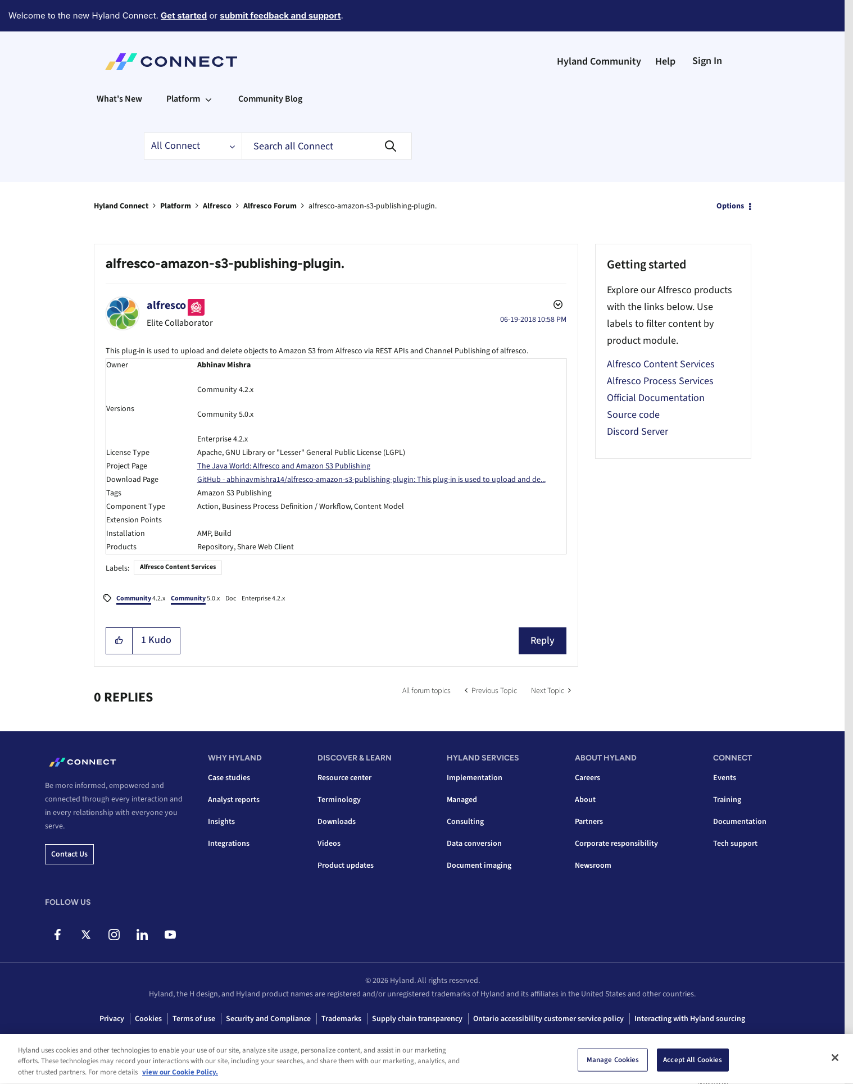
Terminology (339, 799)
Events (724, 778)
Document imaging (479, 865)
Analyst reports (234, 799)
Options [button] (730, 206)
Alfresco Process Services (660, 381)
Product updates (345, 865)
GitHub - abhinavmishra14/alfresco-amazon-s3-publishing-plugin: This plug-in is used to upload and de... (371, 479)
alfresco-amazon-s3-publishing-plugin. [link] (372, 206)
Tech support (735, 843)
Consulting (465, 821)
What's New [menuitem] (119, 99)
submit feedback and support (280, 15)
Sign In (707, 61)
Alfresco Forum (270, 206)
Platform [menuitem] (183, 99)
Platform (175, 206)
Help (665, 61)
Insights (221, 821)
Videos (329, 843)
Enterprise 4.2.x (263, 598)
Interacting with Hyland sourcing (689, 1018)
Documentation (739, 821)
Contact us (69, 854)
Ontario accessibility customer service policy (548, 1018)
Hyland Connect (121, 206)
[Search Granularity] (193, 146)
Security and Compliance (268, 1018)
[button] (119, 641)
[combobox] (327, 146)
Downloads (336, 821)
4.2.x (140, 599)
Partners (589, 821)
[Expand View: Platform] (208, 99)
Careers (587, 778)
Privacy (111, 1018)
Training (727, 799)
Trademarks (341, 1018)
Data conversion (474, 843)
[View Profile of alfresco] (166, 305)
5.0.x (195, 599)
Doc (230, 598)
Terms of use (194, 1018)
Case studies (229, 778)
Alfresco (217, 206)
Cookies (148, 1018)
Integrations (228, 843)
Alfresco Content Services (178, 567)
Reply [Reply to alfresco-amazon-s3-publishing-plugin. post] (542, 641)
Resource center (344, 778)
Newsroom (593, 865)
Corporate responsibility (616, 843)
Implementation (474, 778)
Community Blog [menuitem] (270, 99)
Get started (184, 15)
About (585, 799)
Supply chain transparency (417, 1018)
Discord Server (637, 432)
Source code (633, 415)
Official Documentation (656, 398)
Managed (462, 799)
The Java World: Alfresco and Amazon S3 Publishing (283, 466)
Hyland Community (599, 61)
